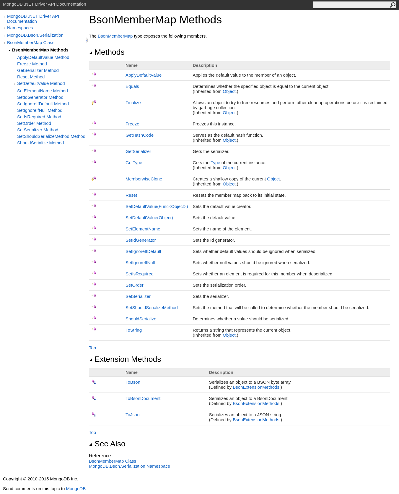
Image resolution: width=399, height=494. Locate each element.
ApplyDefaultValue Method (43, 57)
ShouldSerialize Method (40, 142)
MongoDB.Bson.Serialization (35, 35)
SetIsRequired (140, 273)
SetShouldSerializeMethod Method (51, 136)
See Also (107, 443)
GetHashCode (140, 135)
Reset (131, 195)
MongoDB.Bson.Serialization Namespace (129, 466)
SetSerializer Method (37, 129)
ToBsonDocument (143, 398)
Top (92, 347)
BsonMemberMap (115, 35)
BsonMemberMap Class (30, 42)
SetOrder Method (34, 123)
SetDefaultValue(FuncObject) (157, 206)
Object (229, 91)
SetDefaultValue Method (41, 83)
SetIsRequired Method (39, 116)
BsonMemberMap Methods (40, 49)
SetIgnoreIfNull (140, 262)
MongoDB (76, 488)
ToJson (133, 414)
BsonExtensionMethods (256, 387)
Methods (107, 52)
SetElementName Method (42, 90)
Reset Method (31, 76)
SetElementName (143, 228)
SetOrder (135, 285)
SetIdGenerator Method (40, 97)
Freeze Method (32, 63)
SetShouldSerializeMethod (152, 307)
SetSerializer (138, 296)
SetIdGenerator (141, 240)
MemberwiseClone (144, 178)
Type (215, 162)
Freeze (132, 123)
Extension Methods (125, 359)
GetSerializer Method (38, 70)
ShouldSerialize (141, 318)
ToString (134, 329)
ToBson (133, 382)
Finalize (133, 102)
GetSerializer (138, 151)
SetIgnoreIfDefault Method (43, 103)
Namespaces (20, 27)
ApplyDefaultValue (144, 75)
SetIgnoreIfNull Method (39, 110)
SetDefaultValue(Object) (149, 217)
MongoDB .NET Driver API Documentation (33, 19)
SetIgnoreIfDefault (143, 251)
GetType (134, 162)
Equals (132, 86)
